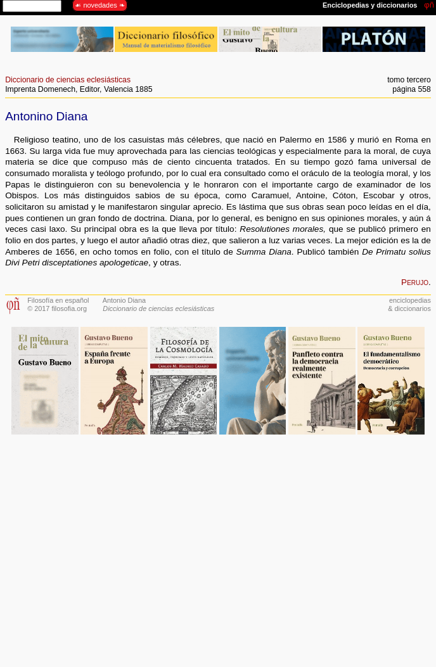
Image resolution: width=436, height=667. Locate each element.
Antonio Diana (124, 300)
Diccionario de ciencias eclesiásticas (68, 79)
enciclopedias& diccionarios (409, 304)
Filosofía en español (58, 300)
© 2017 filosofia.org (57, 308)
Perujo (414, 282)
